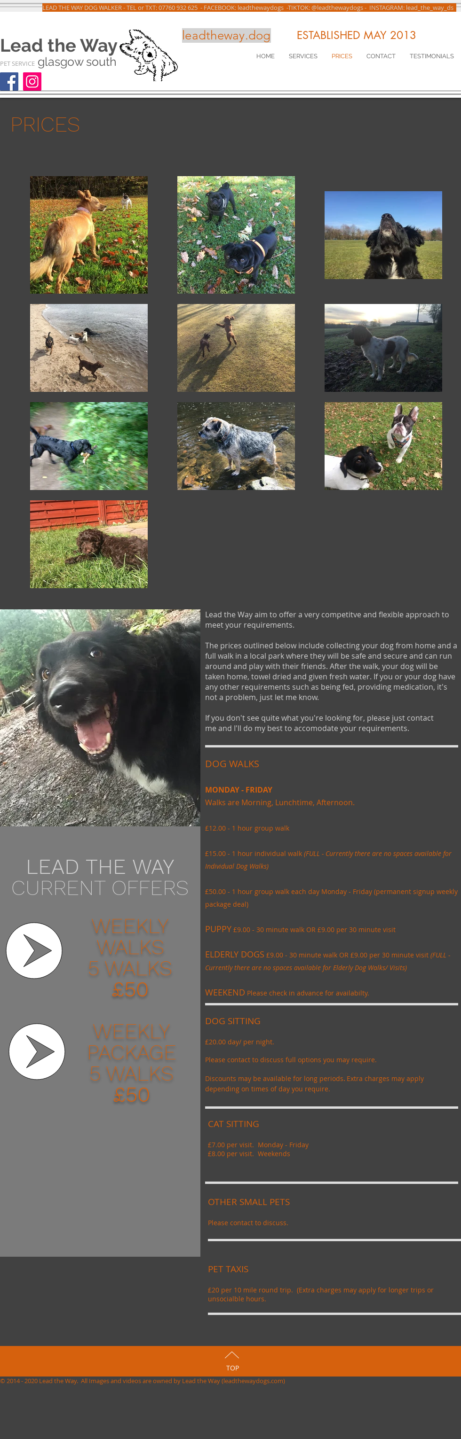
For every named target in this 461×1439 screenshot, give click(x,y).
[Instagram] (32, 81)
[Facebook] (9, 81)
